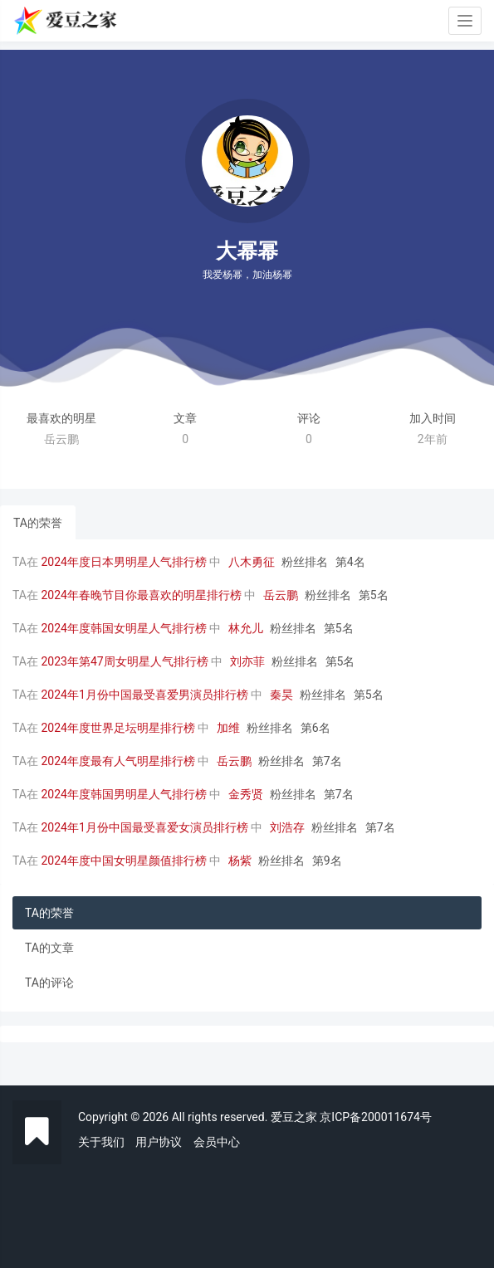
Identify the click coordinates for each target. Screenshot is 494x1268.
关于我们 (101, 1142)
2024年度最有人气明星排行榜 (117, 761)
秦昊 (281, 694)
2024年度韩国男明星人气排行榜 (123, 794)
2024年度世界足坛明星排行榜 (117, 727)
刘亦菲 (247, 661)
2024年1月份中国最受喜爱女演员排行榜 (144, 827)
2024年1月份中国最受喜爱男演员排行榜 (144, 694)
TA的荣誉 (37, 522)
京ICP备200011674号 (376, 1117)
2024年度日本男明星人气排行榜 (123, 561)
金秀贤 (245, 794)
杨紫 (240, 860)
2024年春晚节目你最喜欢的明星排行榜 (141, 595)
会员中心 (216, 1142)
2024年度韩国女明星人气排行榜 (123, 628)
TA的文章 (49, 947)
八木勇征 (251, 561)
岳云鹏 (280, 595)
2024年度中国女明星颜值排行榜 (123, 860)
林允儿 (245, 628)
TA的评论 (49, 982)
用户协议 (158, 1142)
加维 (228, 727)
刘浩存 (287, 827)
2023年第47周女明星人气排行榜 (124, 661)
